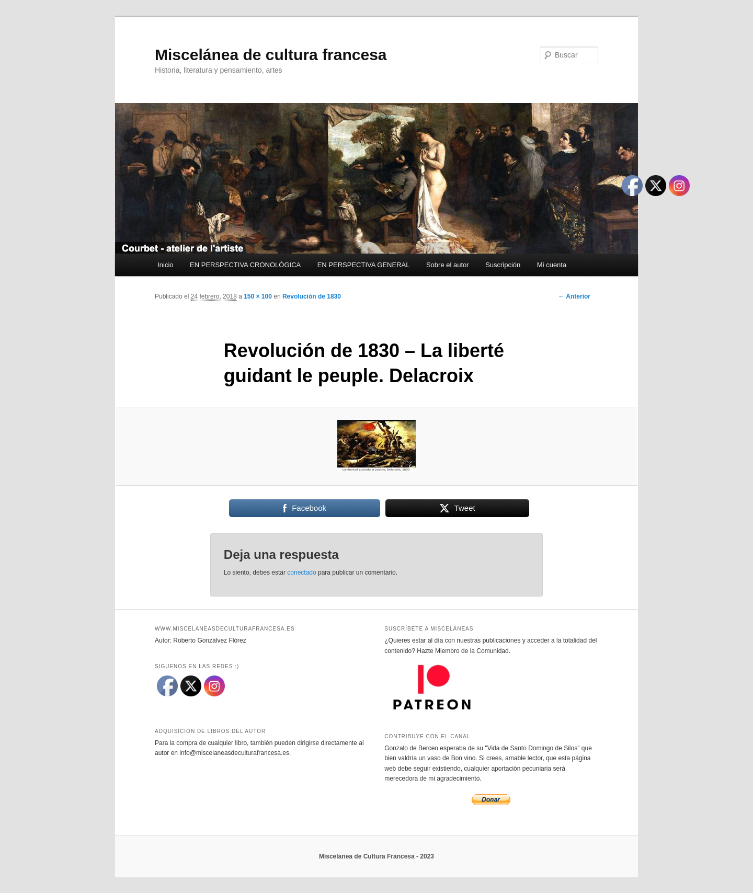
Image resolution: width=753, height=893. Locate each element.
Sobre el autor (447, 265)
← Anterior (574, 296)
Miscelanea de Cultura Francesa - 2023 (376, 856)
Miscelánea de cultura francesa (271, 54)
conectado (301, 572)
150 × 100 (258, 296)
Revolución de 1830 (311, 296)
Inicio (165, 265)
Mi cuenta (551, 265)
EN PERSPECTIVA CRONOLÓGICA (245, 265)
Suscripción (502, 265)
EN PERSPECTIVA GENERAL (363, 265)
